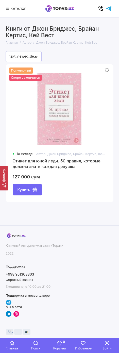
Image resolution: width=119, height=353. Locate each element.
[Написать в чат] (109, 8)
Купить (27, 190)
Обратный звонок (19, 280)
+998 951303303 (20, 274)
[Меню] (17, 8)
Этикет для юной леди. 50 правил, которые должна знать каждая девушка (57, 163)
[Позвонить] (101, 8)
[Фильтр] (4, 178)
